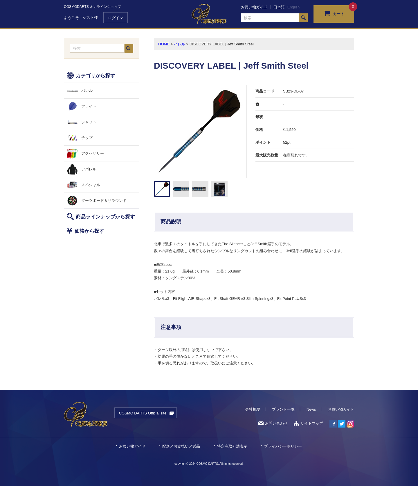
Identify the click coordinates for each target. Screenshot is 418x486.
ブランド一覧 (283, 409)
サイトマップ (308, 423)
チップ (87, 138)
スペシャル (90, 185)
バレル (87, 90)
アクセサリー (92, 153)
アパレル (88, 169)
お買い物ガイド (254, 7)
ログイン (115, 18)
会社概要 (252, 409)
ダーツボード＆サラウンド (104, 200)
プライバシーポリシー (283, 446)
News (311, 409)
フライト (88, 106)
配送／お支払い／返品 (181, 446)
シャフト (88, 122)
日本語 (279, 7)
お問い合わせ (273, 423)
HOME (164, 44)
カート (334, 13)
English (293, 7)
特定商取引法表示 (232, 446)
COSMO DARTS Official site (143, 413)
